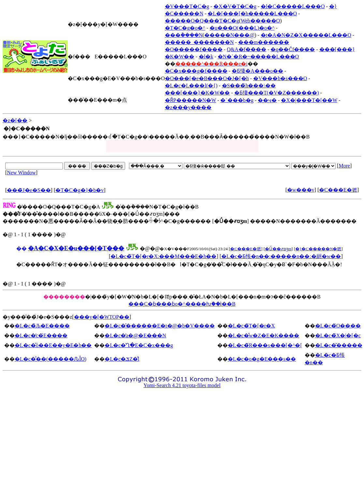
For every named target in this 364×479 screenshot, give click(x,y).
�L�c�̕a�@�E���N (135, 335)
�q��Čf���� (292, 49)
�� (21, 248)
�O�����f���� (194, 49)
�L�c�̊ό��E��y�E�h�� (53, 345)
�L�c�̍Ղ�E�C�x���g (139, 345)
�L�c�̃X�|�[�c (338, 335)
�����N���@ (229, 35)
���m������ (263, 42)
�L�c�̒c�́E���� (41, 335)
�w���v (300, 190)
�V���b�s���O (280, 78)
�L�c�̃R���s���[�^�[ (265, 345)
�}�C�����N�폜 (318, 248)
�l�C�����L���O (293, 6)
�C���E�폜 (338, 190)
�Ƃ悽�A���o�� (257, 71)
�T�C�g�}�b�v (79, 190)
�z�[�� (15, 120)
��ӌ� (267, 100)
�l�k (206, 56)
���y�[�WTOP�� (101, 317)
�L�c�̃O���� (338, 325)
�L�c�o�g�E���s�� (262, 359)
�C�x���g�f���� (196, 71)
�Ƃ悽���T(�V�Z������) (276, 92)
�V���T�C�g (187, 6)
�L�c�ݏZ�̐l (122, 359)
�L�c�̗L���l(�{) (191, 85)
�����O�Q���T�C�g (202, 20)
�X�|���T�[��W (309, 100)
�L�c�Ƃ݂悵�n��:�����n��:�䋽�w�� (281, 256)
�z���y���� (188, 107)
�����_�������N (199, 42)
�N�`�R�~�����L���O (258, 56)
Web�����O (260, 20)
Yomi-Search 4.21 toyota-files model (182, 385)
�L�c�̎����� (338, 345)
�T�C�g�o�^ (185, 28)
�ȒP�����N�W (190, 100)
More (344, 165)
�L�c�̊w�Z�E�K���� (263, 335)
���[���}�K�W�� (197, 92)
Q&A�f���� (246, 49)
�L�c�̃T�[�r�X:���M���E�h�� (163, 256)
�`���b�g (236, 100)
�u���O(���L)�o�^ (242, 28)
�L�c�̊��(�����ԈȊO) (50, 359)
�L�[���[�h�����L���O (252, 13)
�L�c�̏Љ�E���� (42, 325)
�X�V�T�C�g (234, 6)
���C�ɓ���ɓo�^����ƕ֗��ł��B (181, 304)
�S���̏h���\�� (249, 85)
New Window (21, 172)
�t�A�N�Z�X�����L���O (306, 35)
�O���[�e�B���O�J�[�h (207, 78)
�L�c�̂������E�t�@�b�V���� (159, 325)
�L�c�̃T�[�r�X (251, 325)
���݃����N (184, 35)
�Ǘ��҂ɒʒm (278, 248)
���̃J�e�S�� (29, 190)
